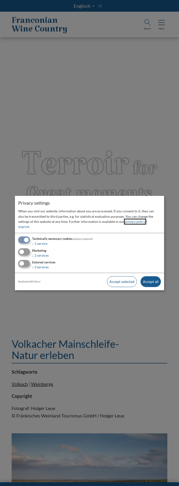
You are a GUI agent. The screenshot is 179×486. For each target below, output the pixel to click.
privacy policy (135, 222)
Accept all (150, 281)
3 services (40, 267)
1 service (39, 243)
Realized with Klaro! (29, 281)
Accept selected (121, 281)
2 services (40, 255)
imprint (23, 227)
